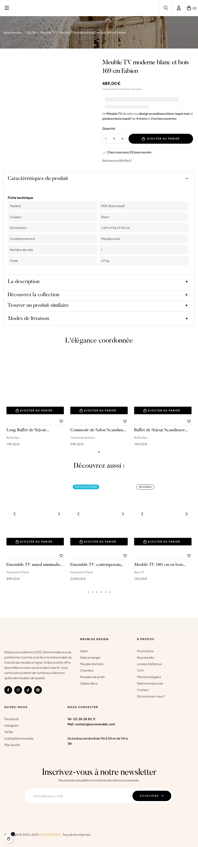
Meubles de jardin (92, 677)
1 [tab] (99, 452)
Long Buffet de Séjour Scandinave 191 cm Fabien (29, 430)
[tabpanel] (35, 403)
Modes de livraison (28, 318)
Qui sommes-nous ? (151, 696)
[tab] (99, 179)
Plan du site (12, 745)
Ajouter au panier (161, 138)
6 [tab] (110, 592)
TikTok (8, 732)
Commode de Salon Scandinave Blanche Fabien (98, 430)
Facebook (11, 719)
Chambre (87, 670)
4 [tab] (101, 592)
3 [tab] (97, 592)
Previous (13, 514)
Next (57, 514)
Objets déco (89, 683)
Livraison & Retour (149, 664)
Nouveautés (145, 657)
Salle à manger (90, 657)
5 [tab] (105, 592)
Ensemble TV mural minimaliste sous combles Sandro (34, 565)
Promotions (145, 651)
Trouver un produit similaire (38, 305)
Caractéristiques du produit (38, 178)
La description (23, 281)
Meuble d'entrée (92, 664)
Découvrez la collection (33, 295)
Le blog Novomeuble (19, 738)
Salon (84, 651)
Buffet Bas (12, 437)
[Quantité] (114, 138)
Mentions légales (149, 677)
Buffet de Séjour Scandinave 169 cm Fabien (159, 430)
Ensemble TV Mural (17, 572)
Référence (110, 160)
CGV (140, 670)
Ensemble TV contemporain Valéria (95, 565)
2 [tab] (92, 592)
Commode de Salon (82, 437)
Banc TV (139, 572)
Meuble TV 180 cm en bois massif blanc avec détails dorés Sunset (162, 565)
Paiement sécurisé (150, 683)
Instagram (11, 725)
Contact (143, 690)
